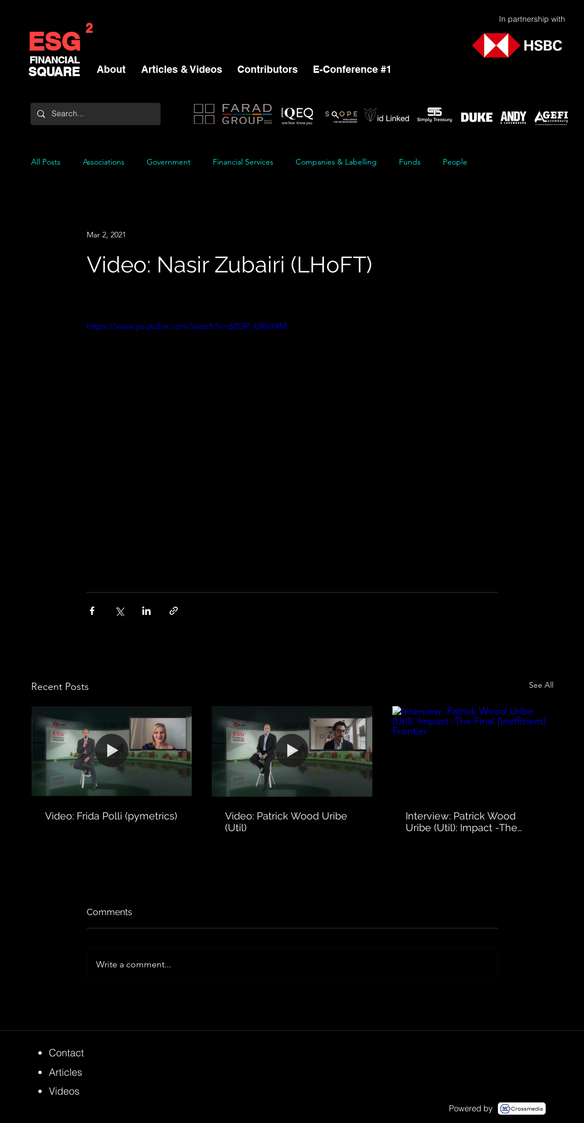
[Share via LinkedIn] (146, 610)
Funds (410, 162)
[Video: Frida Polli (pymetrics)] (112, 751)
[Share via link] (173, 610)
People (455, 162)
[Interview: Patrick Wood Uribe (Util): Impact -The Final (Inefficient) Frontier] (472, 751)
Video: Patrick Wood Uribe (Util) (286, 821)
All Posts (46, 162)
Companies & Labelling (336, 162)
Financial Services (243, 162)
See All (541, 685)
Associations (103, 162)
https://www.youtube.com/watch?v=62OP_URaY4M (187, 326)
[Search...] (94, 114)
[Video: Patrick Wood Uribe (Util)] (292, 751)
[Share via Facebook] (92, 610)
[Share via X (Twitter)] (119, 610)
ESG (54, 41)
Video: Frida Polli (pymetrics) (111, 816)
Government (169, 162)
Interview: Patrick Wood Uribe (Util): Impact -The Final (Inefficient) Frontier (463, 821)
